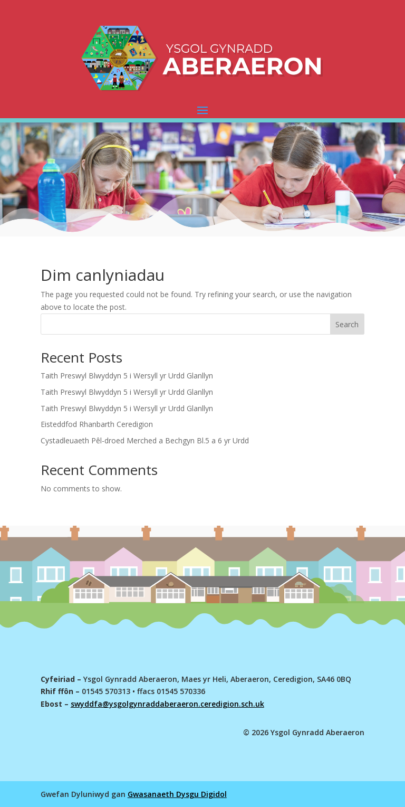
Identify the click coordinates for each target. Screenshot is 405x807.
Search (347, 324)
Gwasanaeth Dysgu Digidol (177, 794)
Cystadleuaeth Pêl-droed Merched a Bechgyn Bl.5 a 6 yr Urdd (145, 440)
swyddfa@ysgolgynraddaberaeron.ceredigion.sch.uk (167, 704)
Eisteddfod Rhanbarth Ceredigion (97, 424)
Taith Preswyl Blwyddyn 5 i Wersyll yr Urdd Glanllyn (127, 376)
